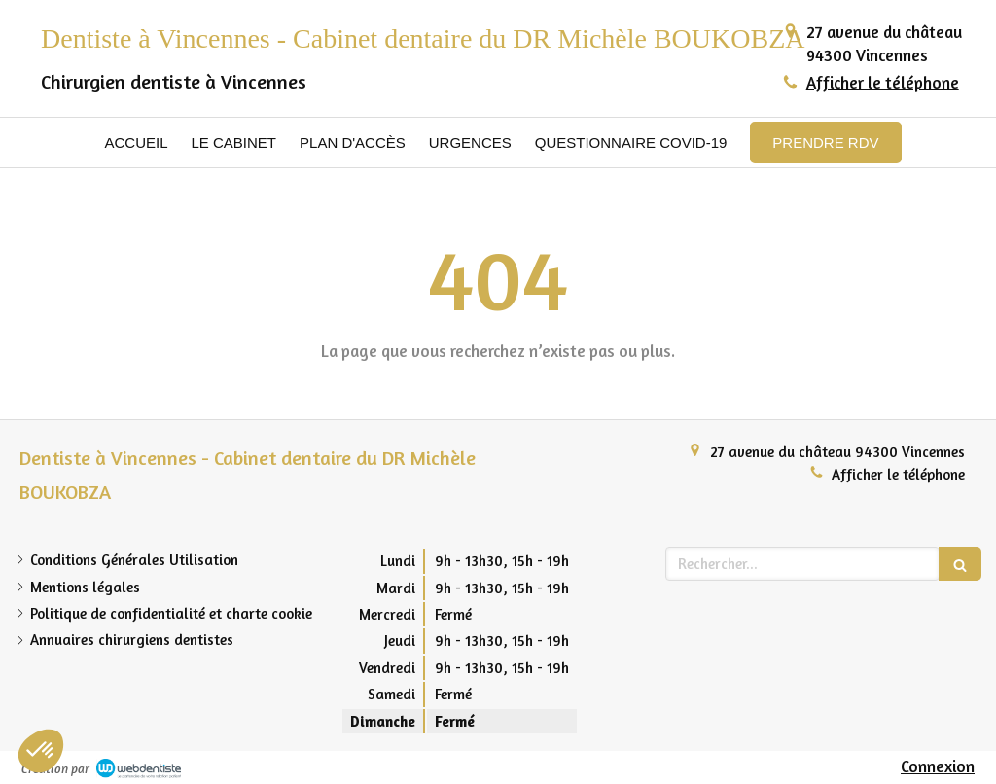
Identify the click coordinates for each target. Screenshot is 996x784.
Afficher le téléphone (882, 82)
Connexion (938, 766)
